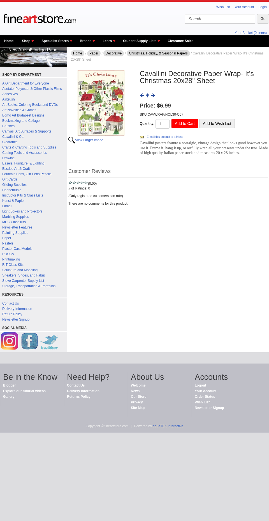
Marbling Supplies (15, 217)
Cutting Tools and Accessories (24, 153)
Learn (107, 41)
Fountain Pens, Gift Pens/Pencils (26, 174)
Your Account (244, 7)
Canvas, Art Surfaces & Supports (26, 131)
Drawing (8, 158)
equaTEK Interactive (168, 426)
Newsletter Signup (15, 319)
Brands (85, 41)
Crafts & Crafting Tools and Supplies (29, 147)
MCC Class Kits (14, 222)
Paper (6, 238)
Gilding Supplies (14, 185)
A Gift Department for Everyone (25, 83)
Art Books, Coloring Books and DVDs (30, 105)
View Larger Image (89, 140)
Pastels (7, 243)
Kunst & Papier (13, 201)
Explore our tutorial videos (24, 391)
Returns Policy (79, 397)
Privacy (137, 402)
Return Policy (12, 314)
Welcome (138, 385)
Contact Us (10, 303)
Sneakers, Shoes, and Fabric (24, 275)
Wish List (223, 7)
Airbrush (8, 99)
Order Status (205, 397)
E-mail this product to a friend (165, 136)
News (135, 391)
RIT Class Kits (13, 265)
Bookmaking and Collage (21, 121)
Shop (26, 41)
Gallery (9, 397)
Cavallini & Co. (13, 137)
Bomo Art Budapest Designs (23, 115)
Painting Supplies (15, 233)
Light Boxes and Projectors (22, 211)
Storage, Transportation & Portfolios (28, 286)
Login (263, 7)
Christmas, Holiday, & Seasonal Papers (158, 53)
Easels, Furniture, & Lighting (23, 163)
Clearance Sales (180, 41)
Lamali (7, 206)
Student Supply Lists (139, 41)
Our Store (138, 397)
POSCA (8, 254)
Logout (200, 385)
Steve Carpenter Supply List (23, 281)
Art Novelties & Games (19, 110)
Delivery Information (17, 309)
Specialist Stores (55, 41)
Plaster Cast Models (17, 249)
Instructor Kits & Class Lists (22, 195)
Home (8, 41)
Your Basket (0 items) (251, 33)
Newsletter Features (17, 227)
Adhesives (10, 94)
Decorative (114, 53)
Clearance (10, 142)
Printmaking (11, 259)
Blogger (9, 385)
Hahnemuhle (11, 190)
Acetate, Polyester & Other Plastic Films (32, 89)
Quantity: (147, 123)
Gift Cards (9, 179)
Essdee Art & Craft (16, 169)
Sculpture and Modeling (20, 270)
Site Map (138, 408)
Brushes (8, 126)
